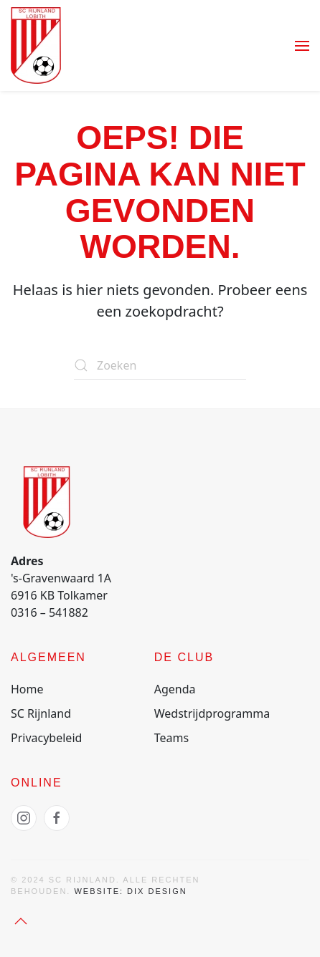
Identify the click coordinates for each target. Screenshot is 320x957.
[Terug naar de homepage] (36, 45)
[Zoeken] (160, 365)
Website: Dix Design (130, 891)
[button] (302, 45)
